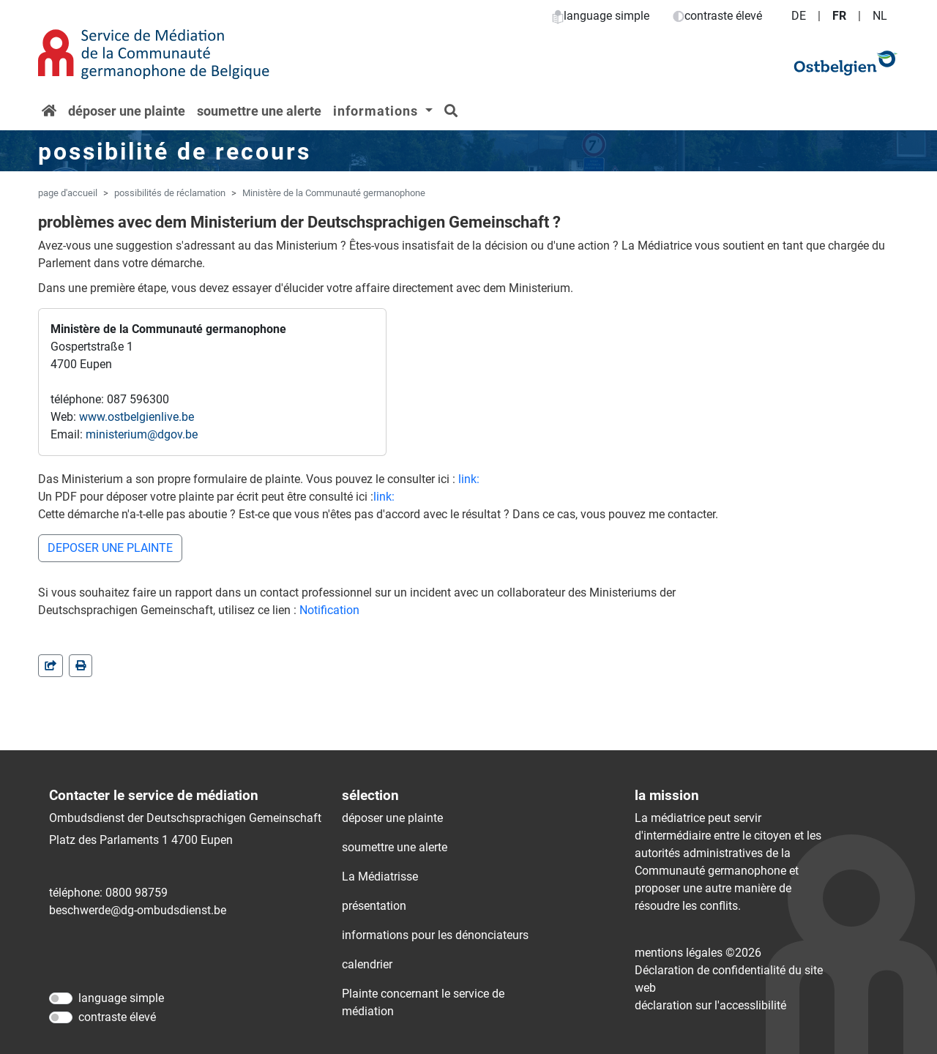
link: (468, 479)
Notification (329, 610)
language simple (600, 16)
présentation (374, 906)
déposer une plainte (126, 111)
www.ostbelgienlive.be (136, 417)
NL (880, 16)
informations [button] (377, 111)
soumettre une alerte (259, 111)
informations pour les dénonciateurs (435, 935)
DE (798, 16)
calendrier (367, 964)
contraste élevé (717, 16)
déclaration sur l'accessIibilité (710, 1005)
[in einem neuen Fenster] (80, 665)
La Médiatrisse (380, 876)
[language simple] (60, 998)
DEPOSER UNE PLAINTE (110, 548)
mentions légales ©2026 (698, 953)
